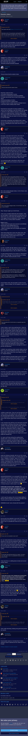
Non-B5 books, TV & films (8, 671)
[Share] (24, 24)
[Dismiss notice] (26, 5)
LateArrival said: (5, 203)
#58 (26, 570)
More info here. (8, 9)
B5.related (5, 675)
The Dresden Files (7, 682)
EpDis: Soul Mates (7, 687)
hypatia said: (4, 533)
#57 (26, 531)
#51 (26, 317)
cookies (10, 723)
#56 (26, 516)
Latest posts (4, 666)
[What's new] (23, 1)
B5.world (4, 689)
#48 (26, 245)
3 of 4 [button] (14, 654)
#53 (26, 394)
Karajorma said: (5, 27)
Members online (5, 693)
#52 (26, 369)
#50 (26, 294)
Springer (3, 16)
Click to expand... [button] (14, 38)
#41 (26, 24)
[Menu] (2, 1)
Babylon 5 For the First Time (16, 29)
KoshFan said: (4, 267)
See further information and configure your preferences (13, 727)
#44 (26, 82)
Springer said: (4, 397)
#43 (26, 71)
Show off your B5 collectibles (9, 673)
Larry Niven (5, 668)
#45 (26, 133)
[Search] (26, 1)
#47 (26, 200)
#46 (26, 172)
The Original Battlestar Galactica (10, 677)
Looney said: (4, 174)
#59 (26, 610)
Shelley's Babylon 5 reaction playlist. (9, 646)
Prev (9, 654)
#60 (26, 638)
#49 (26, 265)
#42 (26, 55)
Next (18, 654)
